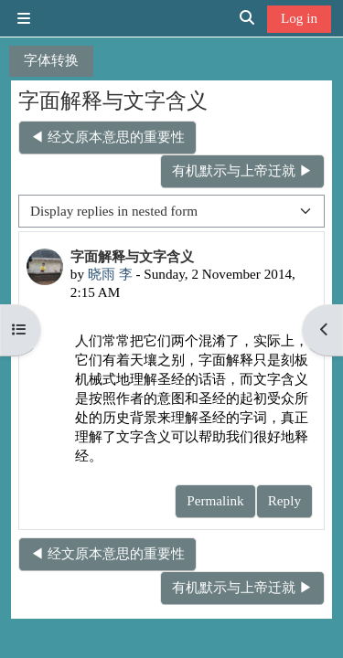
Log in (299, 18)
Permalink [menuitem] (215, 500)
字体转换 (51, 60)
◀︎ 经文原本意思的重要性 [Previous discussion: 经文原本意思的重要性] (107, 136)
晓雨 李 (110, 273)
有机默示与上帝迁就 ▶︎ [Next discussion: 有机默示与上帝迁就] (242, 170)
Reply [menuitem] (284, 500)
